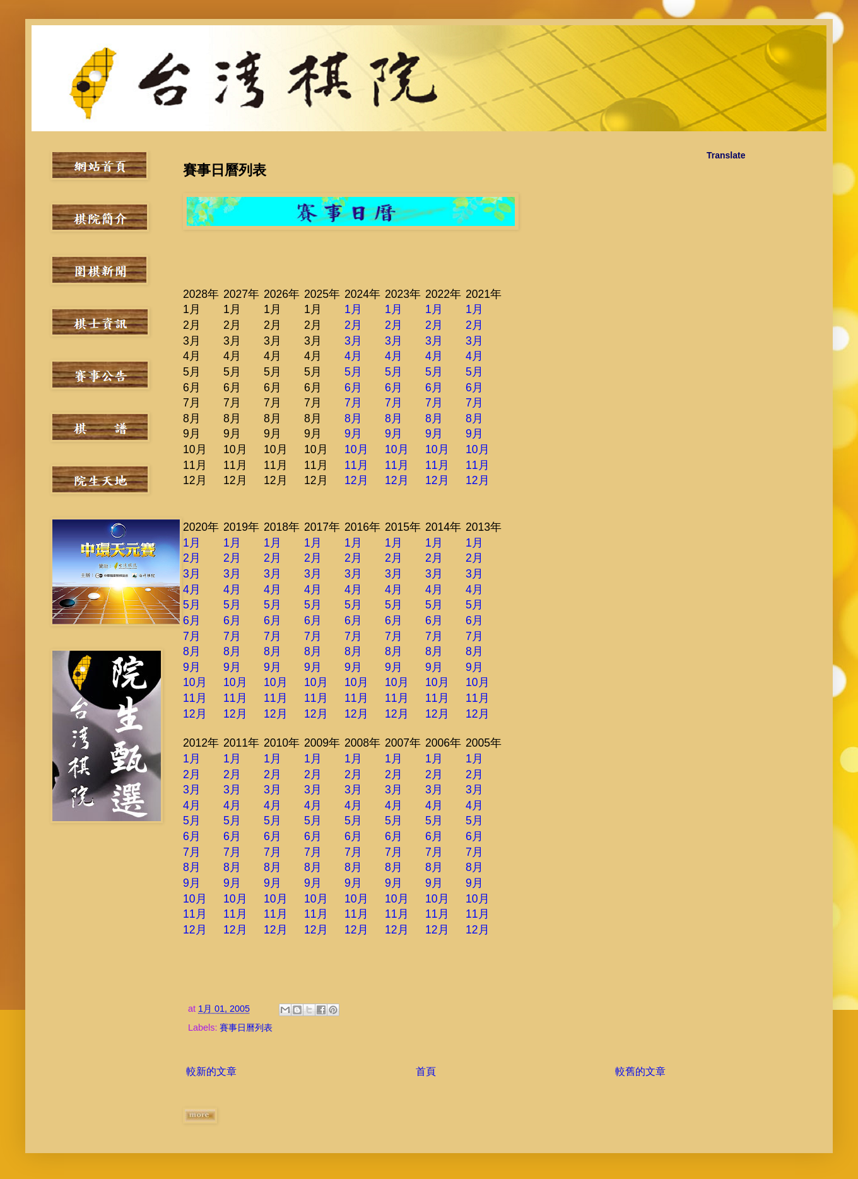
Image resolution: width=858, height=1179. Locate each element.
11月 (356, 465)
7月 (353, 402)
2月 (353, 325)
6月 (353, 387)
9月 (353, 433)
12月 (356, 480)
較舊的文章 (640, 1071)
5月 (353, 371)
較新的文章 (211, 1071)
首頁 (426, 1071)
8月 (353, 418)
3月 (353, 341)
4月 (353, 356)
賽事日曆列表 (246, 1027)
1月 (353, 309)
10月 (356, 449)
